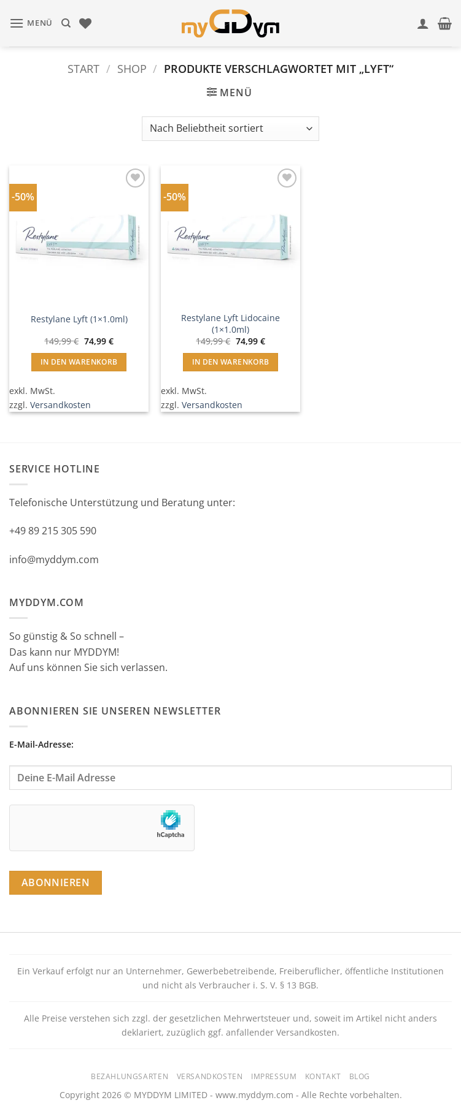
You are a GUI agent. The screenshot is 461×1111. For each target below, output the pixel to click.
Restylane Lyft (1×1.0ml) (79, 319)
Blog (359, 1076)
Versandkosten (60, 405)
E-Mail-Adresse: (230, 764)
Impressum (274, 1076)
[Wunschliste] (85, 23)
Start (83, 68)
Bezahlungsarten (129, 1076)
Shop (132, 68)
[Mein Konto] (423, 23)
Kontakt (323, 1076)
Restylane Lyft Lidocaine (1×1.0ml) (230, 324)
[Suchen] (66, 23)
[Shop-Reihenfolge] (230, 128)
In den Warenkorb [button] (79, 361)
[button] (31, 23)
